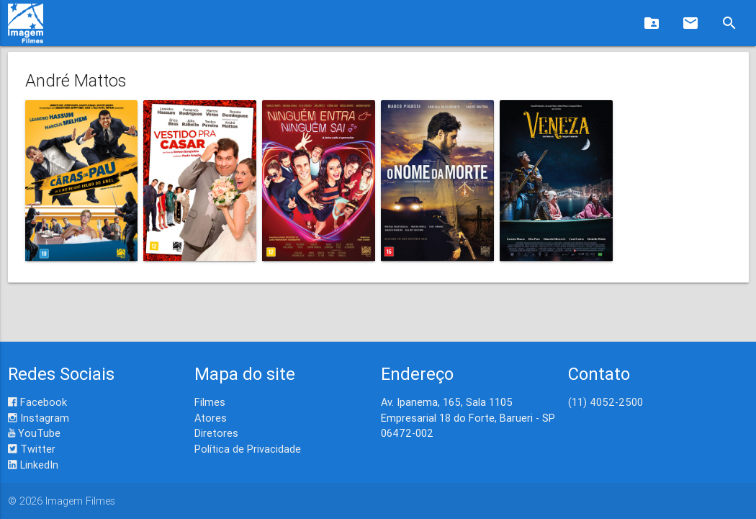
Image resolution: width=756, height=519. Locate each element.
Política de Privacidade (247, 449)
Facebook (37, 402)
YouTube (34, 433)
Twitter (31, 449)
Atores (210, 418)
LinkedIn (33, 464)
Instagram (38, 418)
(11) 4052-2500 (605, 402)
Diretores (216, 433)
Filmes (209, 402)
